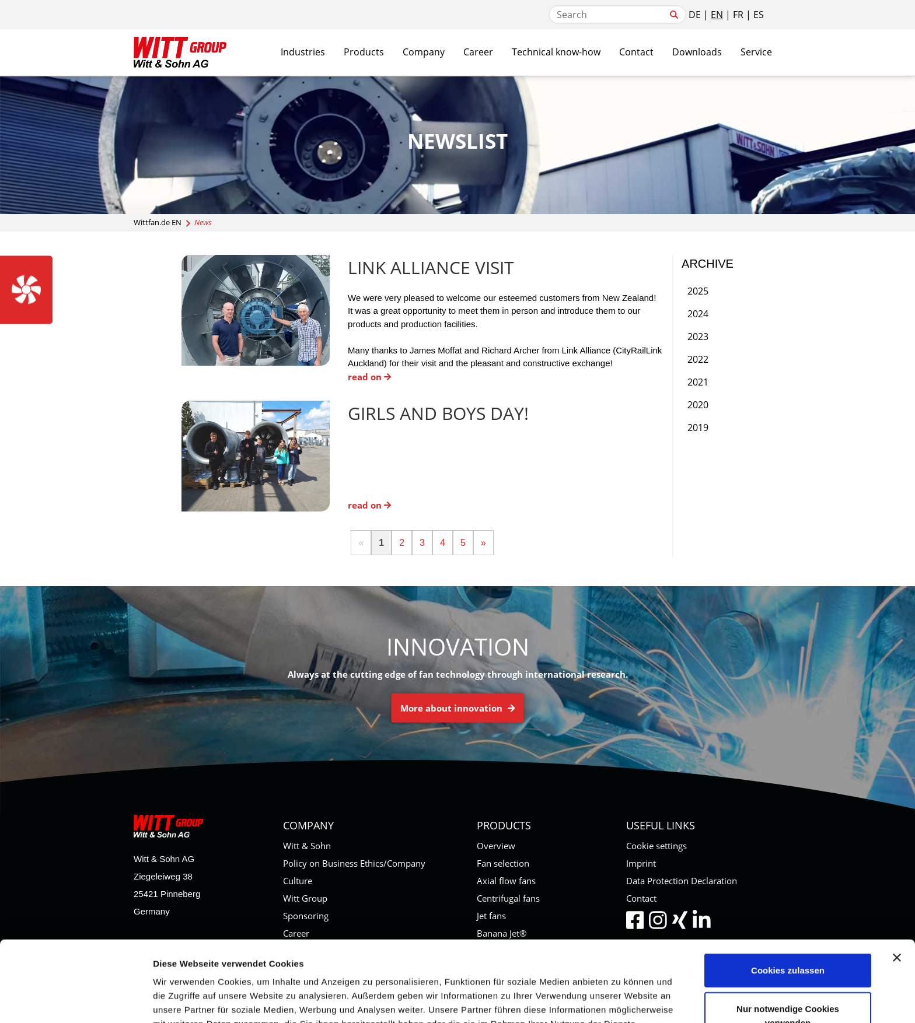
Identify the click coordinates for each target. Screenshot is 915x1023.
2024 (697, 313)
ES (758, 14)
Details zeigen (620, 1000)
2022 (697, 359)
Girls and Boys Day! (438, 413)
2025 (697, 291)
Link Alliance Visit (431, 267)
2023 (697, 336)
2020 (697, 404)
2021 (697, 382)
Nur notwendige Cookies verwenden (787, 940)
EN (717, 14)
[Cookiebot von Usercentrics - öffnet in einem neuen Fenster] (76, 1000)
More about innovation (457, 708)
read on (369, 377)
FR (738, 14)
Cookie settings (656, 846)
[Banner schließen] (897, 882)
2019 (697, 427)
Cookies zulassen (788, 894)
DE (695, 14)
